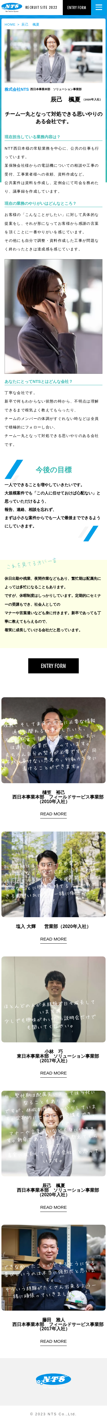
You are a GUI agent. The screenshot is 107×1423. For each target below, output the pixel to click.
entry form (76, 7)
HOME (10, 24)
